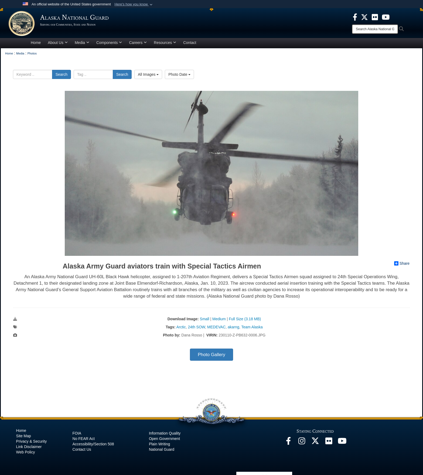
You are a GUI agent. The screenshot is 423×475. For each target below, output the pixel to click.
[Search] (375, 29)
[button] (133, 4)
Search (61, 76)
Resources (165, 44)
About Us (58, 44)
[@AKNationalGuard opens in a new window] (315, 444)
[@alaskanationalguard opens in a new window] (302, 444)
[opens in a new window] (355, 17)
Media (82, 44)
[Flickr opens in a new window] (329, 444)
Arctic (181, 329)
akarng (233, 329)
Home (36, 44)
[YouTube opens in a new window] (342, 444)
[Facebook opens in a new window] (288, 444)
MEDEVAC (216, 329)
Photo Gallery (211, 356)
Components (109, 44)
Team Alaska (251, 329)
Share (402, 265)
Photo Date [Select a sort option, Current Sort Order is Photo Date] (179, 76)
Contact (189, 44)
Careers (138, 44)
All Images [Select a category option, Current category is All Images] (148, 76)
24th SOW (196, 329)
